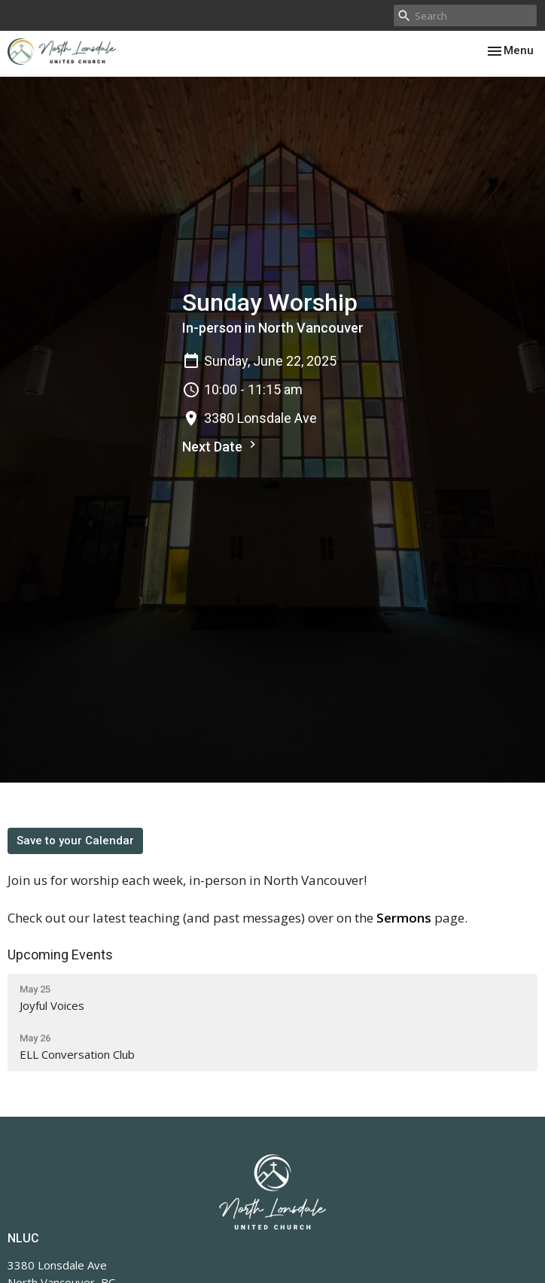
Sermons (403, 917)
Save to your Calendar (75, 840)
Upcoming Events (60, 954)
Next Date (221, 446)
